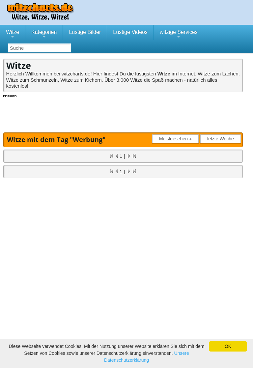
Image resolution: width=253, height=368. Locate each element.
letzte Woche (220, 138)
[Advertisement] (123, 113)
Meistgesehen (176, 139)
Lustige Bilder (85, 32)
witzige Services (179, 34)
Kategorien (44, 34)
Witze (12, 34)
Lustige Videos (130, 32)
